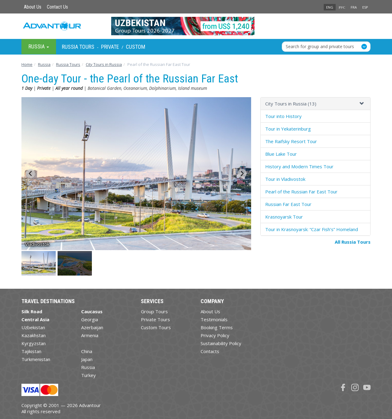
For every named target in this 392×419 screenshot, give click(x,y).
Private (110, 47)
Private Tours (155, 319)
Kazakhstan (33, 335)
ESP (365, 7)
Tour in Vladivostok (285, 179)
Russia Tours (78, 47)
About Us (32, 7)
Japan (86, 359)
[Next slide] (242, 173)
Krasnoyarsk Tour (284, 217)
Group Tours (154, 311)
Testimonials (214, 319)
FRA (354, 7)
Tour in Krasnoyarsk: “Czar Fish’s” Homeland (311, 229)
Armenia (89, 335)
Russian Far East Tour (288, 204)
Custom (135, 47)
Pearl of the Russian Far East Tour (301, 192)
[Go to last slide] (30, 173)
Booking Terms (217, 327)
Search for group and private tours (320, 46)
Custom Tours (156, 327)
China (86, 351)
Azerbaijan (92, 327)
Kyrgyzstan (33, 343)
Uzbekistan (33, 327)
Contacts (210, 351)
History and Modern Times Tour (299, 166)
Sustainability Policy (221, 343)
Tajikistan (31, 351)
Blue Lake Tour (281, 154)
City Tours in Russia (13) (290, 104)
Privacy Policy (215, 335)
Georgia (89, 319)
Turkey (88, 375)
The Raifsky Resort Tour (291, 141)
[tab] (315, 103)
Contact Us (57, 7)
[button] (39, 263)
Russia (88, 367)
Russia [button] (38, 46)
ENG (329, 7)
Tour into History (283, 116)
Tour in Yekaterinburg (288, 129)
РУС (342, 7)
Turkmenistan (35, 359)
